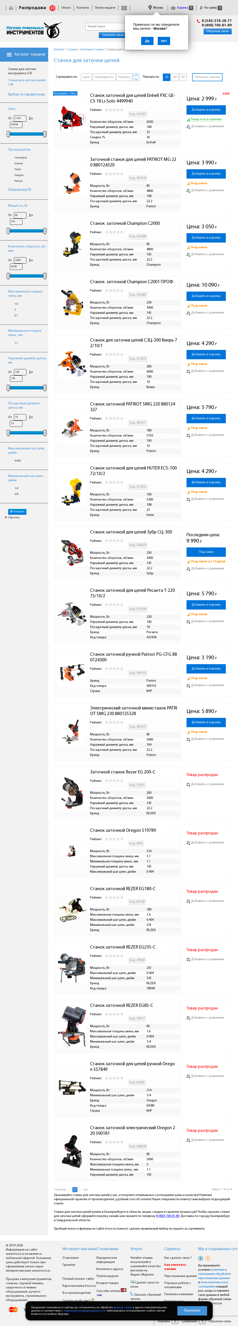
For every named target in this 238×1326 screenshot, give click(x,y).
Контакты (83, 7)
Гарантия (68, 1265)
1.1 (16, 343)
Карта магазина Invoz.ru (79, 1286)
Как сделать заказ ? (178, 1258)
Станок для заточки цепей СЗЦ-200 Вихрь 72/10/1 (133, 343)
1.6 (16, 304)
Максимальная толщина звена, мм (25, 294)
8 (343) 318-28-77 (217, 21)
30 (166, 77)
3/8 (16, 494)
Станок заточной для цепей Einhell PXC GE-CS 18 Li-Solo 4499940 (132, 98)
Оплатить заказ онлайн (119, 35)
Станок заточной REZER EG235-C (123, 947)
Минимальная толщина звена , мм (24, 333)
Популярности (104, 77)
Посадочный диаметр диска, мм (24, 405)
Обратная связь (217, 31)
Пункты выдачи (105, 7)
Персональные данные (180, 1276)
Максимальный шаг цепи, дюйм (26, 451)
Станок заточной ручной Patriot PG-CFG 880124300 (133, 657)
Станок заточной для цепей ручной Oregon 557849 (132, 1067)
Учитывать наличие (207, 77)
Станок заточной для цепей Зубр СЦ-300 (131, 532)
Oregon (19, 175)
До (31, 118)
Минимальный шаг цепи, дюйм (25, 478)
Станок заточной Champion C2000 (125, 223)
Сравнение (189, 1321)
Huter (18, 169)
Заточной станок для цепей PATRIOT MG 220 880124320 (133, 162)
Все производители (76, 1293)
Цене (86, 77)
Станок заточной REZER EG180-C (123, 889)
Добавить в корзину (206, 110)
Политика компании (178, 1294)
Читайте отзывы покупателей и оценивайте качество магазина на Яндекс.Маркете (145, 1266)
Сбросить (12, 517)
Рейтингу (124, 77)
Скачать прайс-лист (78, 1301)
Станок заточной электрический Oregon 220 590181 (132, 1131)
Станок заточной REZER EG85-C (121, 1005)
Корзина (182, 7)
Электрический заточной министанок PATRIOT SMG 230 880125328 (133, 711)
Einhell (19, 163)
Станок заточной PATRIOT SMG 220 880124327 (132, 407)
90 (183, 77)
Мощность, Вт (18, 206)
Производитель (19, 150)
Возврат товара (107, 1283)
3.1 (16, 315)
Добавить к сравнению (205, 126)
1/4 (16, 488)
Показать (17, 511)
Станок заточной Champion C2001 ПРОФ (131, 282)
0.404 (18, 460)
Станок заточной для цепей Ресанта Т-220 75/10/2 (133, 593)
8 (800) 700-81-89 (217, 25)
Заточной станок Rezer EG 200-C (122, 772)
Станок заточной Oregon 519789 (123, 830)
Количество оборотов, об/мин (27, 249)
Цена (11, 109)
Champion (21, 157)
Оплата (66, 7)
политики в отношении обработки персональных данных (214, 1274)
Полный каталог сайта (78, 1279)
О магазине (70, 1258)
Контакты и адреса (109, 1269)
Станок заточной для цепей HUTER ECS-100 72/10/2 (134, 471)
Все (86, 1189)
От (10, 118)
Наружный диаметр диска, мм (27, 360)
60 (174, 77)
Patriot (18, 181)
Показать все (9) (19, 189)
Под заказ (206, 552)
